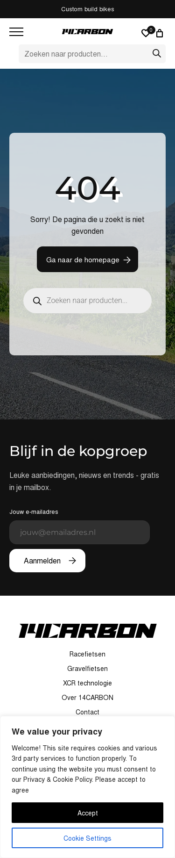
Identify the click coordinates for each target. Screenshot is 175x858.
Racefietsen (87, 653)
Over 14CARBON (87, 697)
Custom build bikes (87, 8)
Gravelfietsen (87, 668)
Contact (87, 711)
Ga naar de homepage (82, 259)
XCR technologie (87, 682)
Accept (87, 812)
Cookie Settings (87, 838)
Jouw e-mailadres (79, 525)
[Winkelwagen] (161, 33)
